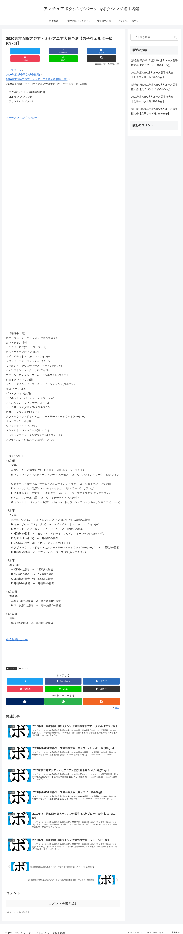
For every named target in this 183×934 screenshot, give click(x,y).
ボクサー (23, 661)
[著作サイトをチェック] (24, 694)
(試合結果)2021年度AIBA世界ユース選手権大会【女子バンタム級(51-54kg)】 (154, 87)
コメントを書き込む (63, 900)
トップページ (13, 62)
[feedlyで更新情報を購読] (63, 694)
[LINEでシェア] (92, 51)
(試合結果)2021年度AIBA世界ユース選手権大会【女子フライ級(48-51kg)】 (154, 111)
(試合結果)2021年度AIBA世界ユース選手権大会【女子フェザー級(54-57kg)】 (154, 63)
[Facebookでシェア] (34, 51)
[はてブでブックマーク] (53, 51)
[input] (154, 37)
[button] (111, 51)
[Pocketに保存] (73, 51)
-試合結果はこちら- (17, 631)
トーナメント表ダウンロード (22, 110)
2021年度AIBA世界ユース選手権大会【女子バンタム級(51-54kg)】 (152, 99)
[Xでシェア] (15, 51)
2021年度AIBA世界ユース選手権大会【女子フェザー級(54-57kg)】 (152, 75)
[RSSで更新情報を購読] (101, 694)
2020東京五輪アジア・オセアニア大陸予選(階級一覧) (36, 71)
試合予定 (11, 661)
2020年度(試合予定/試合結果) (23, 67)
